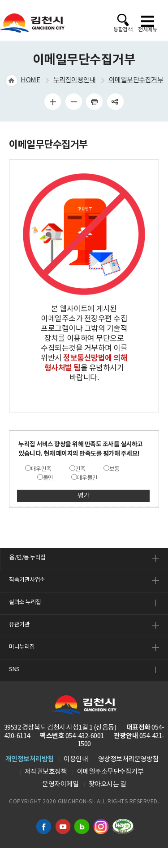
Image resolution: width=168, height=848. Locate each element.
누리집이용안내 (74, 80)
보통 (114, 469)
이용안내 (76, 759)
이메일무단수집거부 (136, 80)
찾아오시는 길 (107, 784)
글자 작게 (73, 101)
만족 (80, 469)
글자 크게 (53, 101)
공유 (115, 101)
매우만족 (41, 469)
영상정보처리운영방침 (128, 759)
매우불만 (87, 478)
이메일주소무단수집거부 (110, 772)
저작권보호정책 (46, 772)
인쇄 (94, 101)
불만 (48, 478)
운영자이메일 (60, 784)
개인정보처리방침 (29, 759)
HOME (30, 80)
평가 (84, 496)
